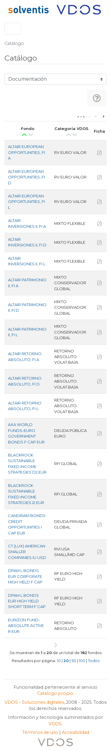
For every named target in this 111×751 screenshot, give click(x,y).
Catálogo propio (55, 693)
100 (82, 660)
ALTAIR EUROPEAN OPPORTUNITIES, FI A (26, 152)
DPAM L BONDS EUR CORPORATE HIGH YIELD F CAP (25, 576)
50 (73, 660)
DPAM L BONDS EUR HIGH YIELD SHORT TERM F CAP (27, 601)
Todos (93, 660)
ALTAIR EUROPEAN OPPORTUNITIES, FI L (26, 202)
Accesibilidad (75, 732)
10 (59, 660)
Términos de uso (40, 732)
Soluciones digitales (43, 702)
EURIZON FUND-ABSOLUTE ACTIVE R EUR (26, 625)
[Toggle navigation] (12, 29)
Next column (103, 116)
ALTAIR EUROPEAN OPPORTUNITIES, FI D (26, 177)
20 (66, 660)
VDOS (11, 702)
